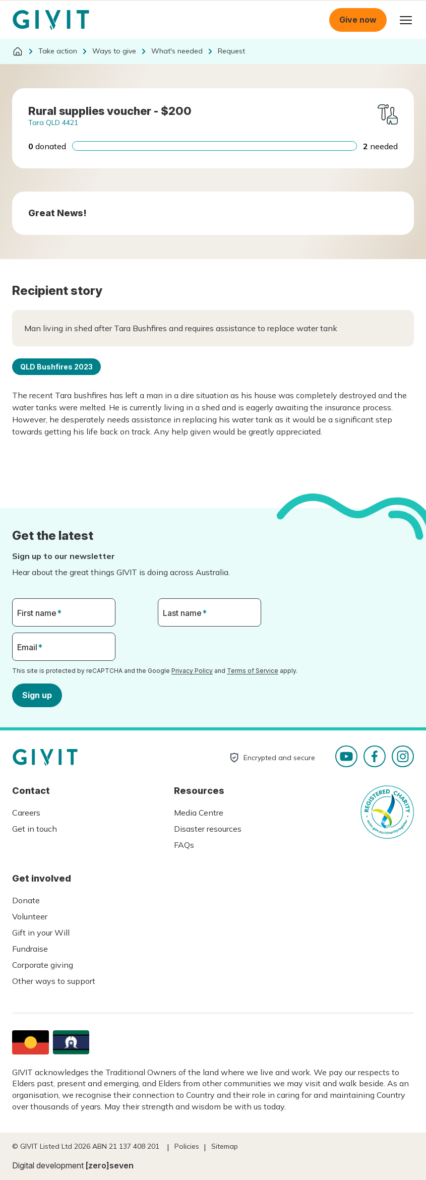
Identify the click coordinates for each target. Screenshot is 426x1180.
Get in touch (34, 829)
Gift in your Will (41, 932)
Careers (26, 813)
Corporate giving (42, 965)
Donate (26, 900)
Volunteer (29, 916)
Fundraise (30, 949)
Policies (186, 1146)
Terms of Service (252, 670)
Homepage (51, 20)
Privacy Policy (192, 670)
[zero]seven (110, 1165)
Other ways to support (53, 981)
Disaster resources (207, 829)
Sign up (37, 695)
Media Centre (198, 813)
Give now (358, 20)
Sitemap (224, 1146)
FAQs (184, 845)
